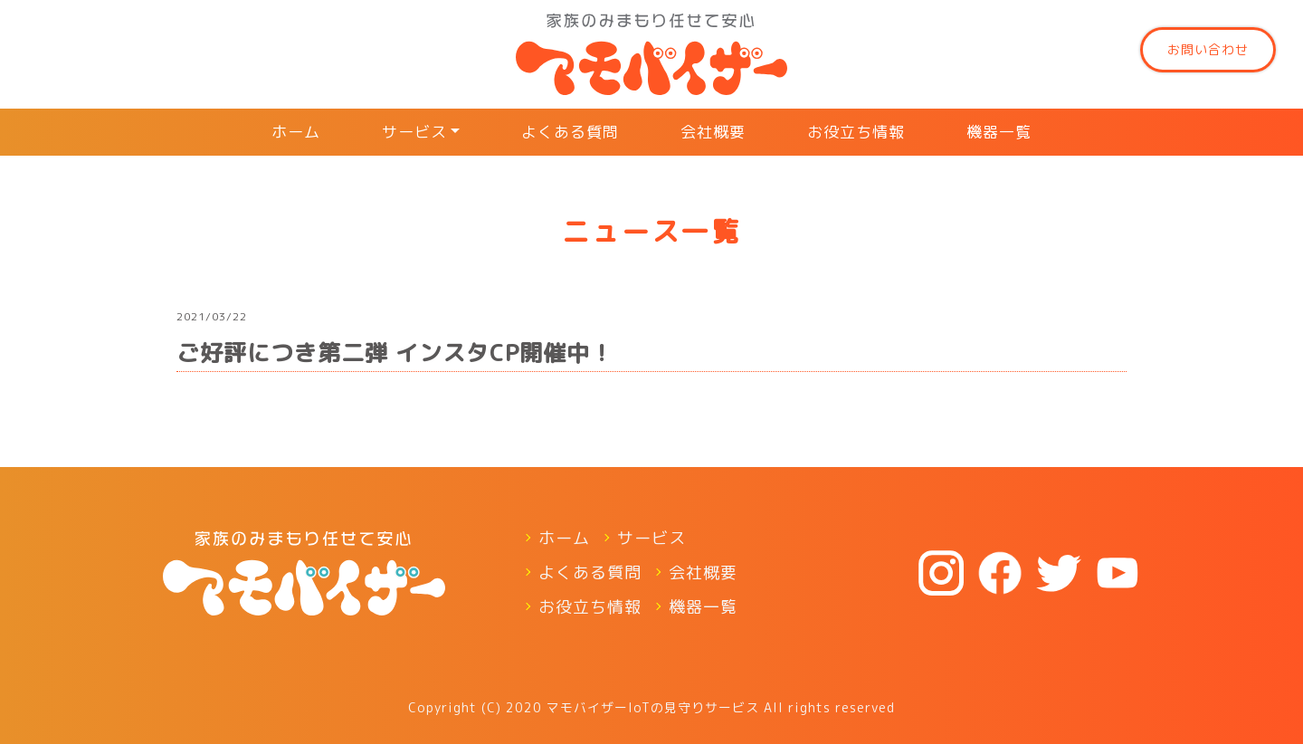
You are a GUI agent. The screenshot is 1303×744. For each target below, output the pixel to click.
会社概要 (713, 131)
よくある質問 (570, 131)
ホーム (295, 131)
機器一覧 (999, 131)
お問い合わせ (1208, 49)
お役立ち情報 (856, 131)
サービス (414, 131)
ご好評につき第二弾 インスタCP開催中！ (394, 352)
